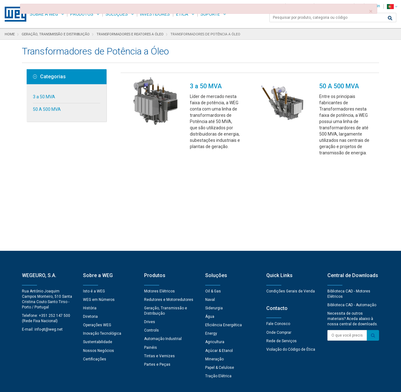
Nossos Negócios (98, 263)
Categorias (49, 77)
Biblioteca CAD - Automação (351, 218)
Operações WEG (97, 238)
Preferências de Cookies (206, 364)
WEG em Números (99, 212)
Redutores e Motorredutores (168, 212)
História (89, 221)
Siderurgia (214, 221)
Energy (211, 246)
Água (209, 229)
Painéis (150, 260)
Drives (149, 235)
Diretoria (90, 229)
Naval (210, 212)
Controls (151, 243)
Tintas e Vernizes (159, 269)
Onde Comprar (278, 245)
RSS (241, 382)
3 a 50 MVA (44, 96)
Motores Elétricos (159, 204)
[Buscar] (390, 18)
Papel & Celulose (219, 280)
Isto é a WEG (94, 204)
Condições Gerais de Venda (290, 204)
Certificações (94, 272)
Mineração (214, 272)
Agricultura (214, 255)
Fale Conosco (278, 237)
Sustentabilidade (97, 255)
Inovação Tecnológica (102, 246)
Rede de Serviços (281, 254)
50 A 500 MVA (47, 109)
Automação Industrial (163, 252)
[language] (392, 6)
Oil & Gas (213, 204)
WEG (13, 14)
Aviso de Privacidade (84, 382)
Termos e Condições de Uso (205, 382)
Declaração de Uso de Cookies (141, 382)
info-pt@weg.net (48, 242)
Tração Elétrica (218, 289)
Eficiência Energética (223, 238)
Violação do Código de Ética (290, 262)
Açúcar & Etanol (219, 263)
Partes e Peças (157, 277)
